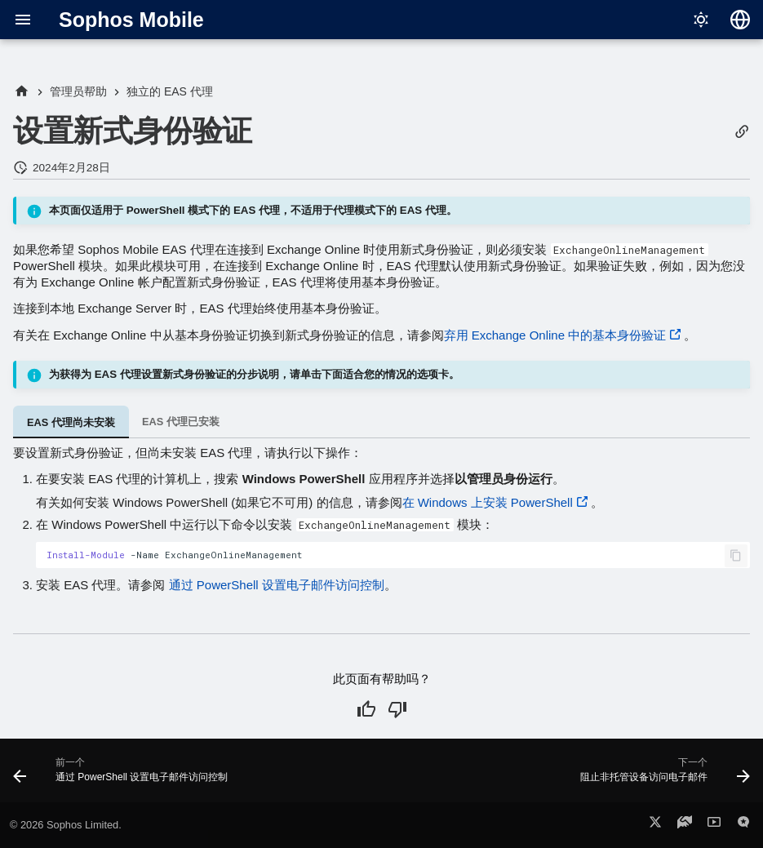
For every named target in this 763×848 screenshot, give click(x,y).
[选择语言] (740, 19)
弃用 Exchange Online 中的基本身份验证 (555, 335)
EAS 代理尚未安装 (71, 422)
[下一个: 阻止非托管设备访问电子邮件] (662, 775)
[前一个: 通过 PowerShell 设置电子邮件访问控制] (123, 775)
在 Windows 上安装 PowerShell (487, 502)
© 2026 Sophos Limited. (66, 825)
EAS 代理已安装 (181, 421)
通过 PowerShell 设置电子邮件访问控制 (276, 585)
